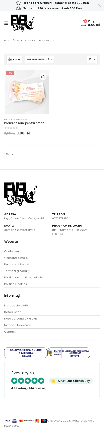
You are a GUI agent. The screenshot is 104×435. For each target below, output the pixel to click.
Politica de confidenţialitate (23, 277)
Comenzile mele (16, 258)
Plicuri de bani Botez (15, 119)
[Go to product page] (27, 92)
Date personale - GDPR (20, 319)
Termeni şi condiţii (17, 271)
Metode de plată (16, 305)
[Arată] (92, 59)
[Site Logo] (23, 23)
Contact (9, 332)
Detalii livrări (12, 312)
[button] (7, 23)
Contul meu (12, 251)
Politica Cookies (15, 284)
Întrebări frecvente (17, 325)
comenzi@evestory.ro (20, 230)
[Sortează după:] (39, 59)
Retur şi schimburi (16, 264)
